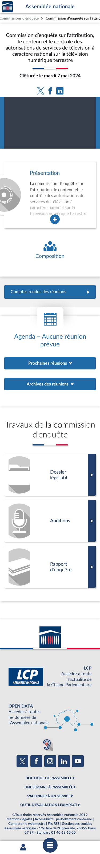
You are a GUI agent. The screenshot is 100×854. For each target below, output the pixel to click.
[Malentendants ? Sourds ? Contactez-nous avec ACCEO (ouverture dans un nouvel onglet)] (47, 744)
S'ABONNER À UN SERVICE (48, 796)
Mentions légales (19, 819)
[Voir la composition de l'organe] (50, 250)
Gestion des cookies (77, 823)
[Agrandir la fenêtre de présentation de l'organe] (55, 219)
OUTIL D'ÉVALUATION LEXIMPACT (48, 805)
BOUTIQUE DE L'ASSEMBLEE (49, 778)
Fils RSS (53, 823)
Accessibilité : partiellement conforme (63, 819)
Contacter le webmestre (26, 823)
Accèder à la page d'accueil (7, 7)
